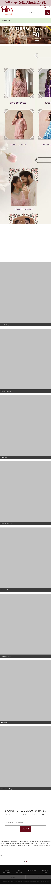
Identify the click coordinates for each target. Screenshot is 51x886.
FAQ (38, 877)
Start (48, 864)
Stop (49, 864)
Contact (12, 877)
